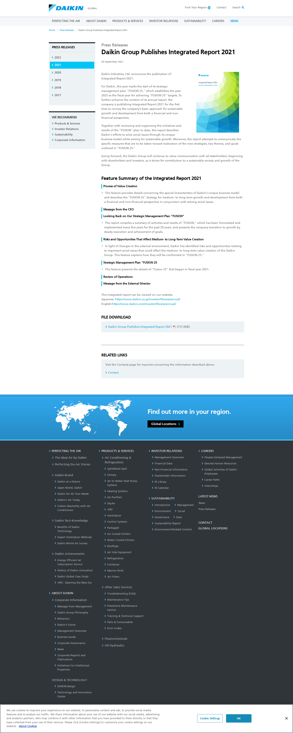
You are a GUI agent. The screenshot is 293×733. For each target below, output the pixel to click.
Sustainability (62, 134)
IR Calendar (160, 487)
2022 (56, 57)
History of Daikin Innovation (74, 570)
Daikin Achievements (68, 554)
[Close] (286, 720)
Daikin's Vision (65, 624)
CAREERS (218, 21)
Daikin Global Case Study (72, 576)
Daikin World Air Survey (71, 543)
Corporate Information (68, 140)
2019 (56, 80)
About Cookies (28, 728)
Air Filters (111, 576)
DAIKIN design (65, 686)
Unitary (110, 474)
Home (52, 30)
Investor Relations (65, 129)
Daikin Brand (62, 475)
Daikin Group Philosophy (71, 612)
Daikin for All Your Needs (72, 493)
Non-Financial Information (170, 469)
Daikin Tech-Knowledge (70, 520)
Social (180, 511)
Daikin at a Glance (67, 481)
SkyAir (109, 503)
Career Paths (211, 479)
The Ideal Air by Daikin (69, 457)
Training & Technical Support (123, 616)
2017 (56, 95)
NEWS (234, 21)
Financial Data (162, 463)
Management (184, 505)
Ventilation (112, 515)
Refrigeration (114, 558)
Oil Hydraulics (113, 645)
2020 (56, 72)
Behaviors (62, 618)
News (59, 649)
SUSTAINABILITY (195, 21)
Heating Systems (116, 491)
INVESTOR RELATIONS (163, 21)
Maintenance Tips (116, 599)
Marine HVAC (114, 570)
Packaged (111, 527)
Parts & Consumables (118, 622)
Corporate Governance (70, 643)
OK (239, 720)
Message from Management (73, 606)
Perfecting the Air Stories (71, 464)
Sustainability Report (166, 523)
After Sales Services (117, 587)
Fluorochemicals (114, 639)
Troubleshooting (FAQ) (120, 593)
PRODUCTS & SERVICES (127, 21)
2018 (56, 87)
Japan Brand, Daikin (68, 487)
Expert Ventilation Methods (73, 537)
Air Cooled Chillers (117, 533)
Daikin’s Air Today (67, 499)
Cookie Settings (210, 720)
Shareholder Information (169, 475)
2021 (56, 65)
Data (177, 517)
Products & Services (66, 123)
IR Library (159, 481)
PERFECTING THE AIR (66, 21)
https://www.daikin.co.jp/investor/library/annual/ (147, 299)
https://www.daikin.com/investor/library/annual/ (144, 304)
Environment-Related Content (172, 529)
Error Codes (112, 628)
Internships (210, 485)
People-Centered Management (222, 457)
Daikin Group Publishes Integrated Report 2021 (140, 327)
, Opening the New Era (73, 582)
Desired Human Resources (219, 463)
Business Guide (65, 636)
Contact (221, 7)
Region (196, 7)
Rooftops (111, 546)
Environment (161, 511)
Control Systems (115, 521)
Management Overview (70, 630)
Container (111, 564)
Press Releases (67, 30)
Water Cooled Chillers (119, 540)
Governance (160, 517)
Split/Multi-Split (115, 468)
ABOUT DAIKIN (96, 21)
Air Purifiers (113, 497)
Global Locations (165, 424)
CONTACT (205, 522)
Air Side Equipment (117, 552)
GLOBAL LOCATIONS (213, 528)
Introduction (161, 505)
